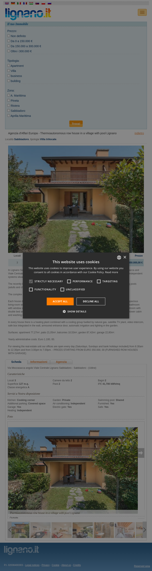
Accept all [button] (60, 301)
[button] (76, 311)
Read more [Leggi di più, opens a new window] (111, 272)
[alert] (76, 285)
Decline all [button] (91, 301)
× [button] (124, 257)
